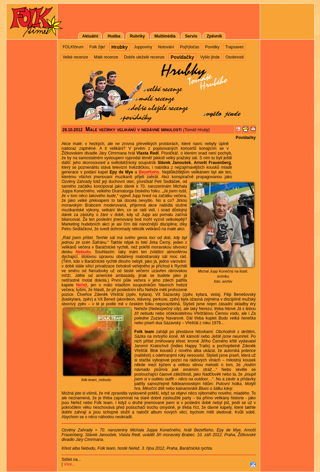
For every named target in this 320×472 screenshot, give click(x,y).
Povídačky (246, 137)
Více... (69, 464)
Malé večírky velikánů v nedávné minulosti (133, 129)
